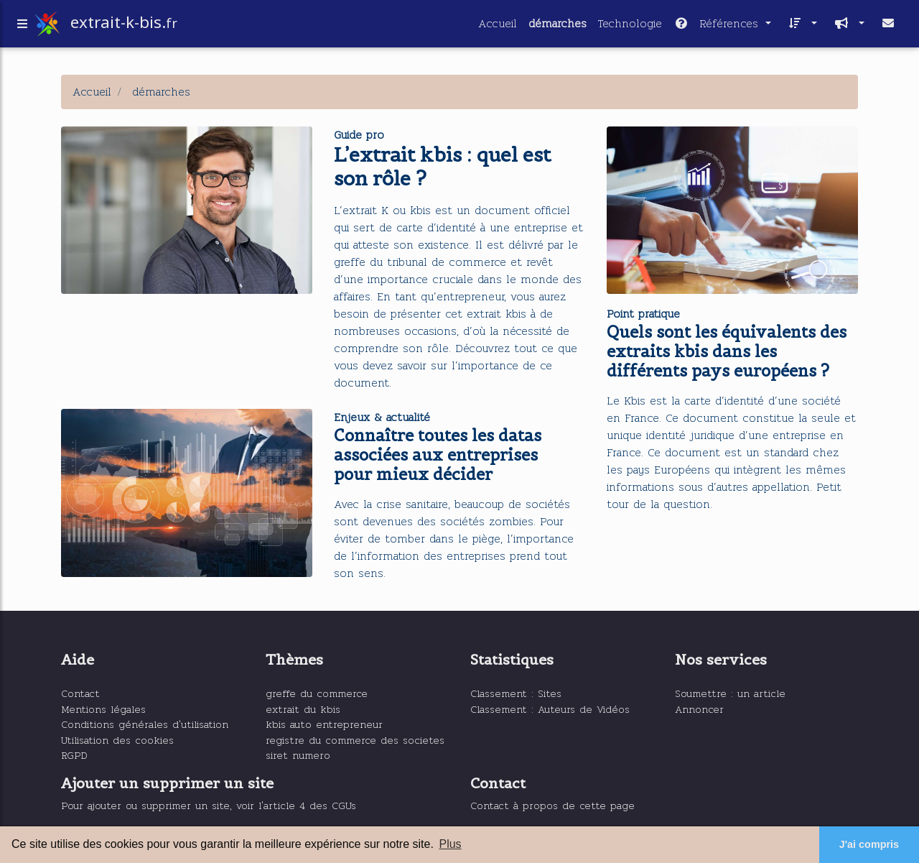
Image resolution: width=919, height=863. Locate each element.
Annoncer (699, 709)
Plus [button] (450, 844)
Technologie (630, 26)
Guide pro (359, 135)
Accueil (497, 26)
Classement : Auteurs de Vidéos (550, 709)
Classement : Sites (515, 693)
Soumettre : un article (730, 693)
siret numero (298, 755)
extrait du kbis (303, 709)
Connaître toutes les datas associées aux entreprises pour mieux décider (437, 454)
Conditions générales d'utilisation (144, 724)
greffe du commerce (317, 693)
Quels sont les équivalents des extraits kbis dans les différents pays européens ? (726, 351)
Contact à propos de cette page (552, 805)
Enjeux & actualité (382, 417)
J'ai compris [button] (869, 844)
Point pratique (643, 314)
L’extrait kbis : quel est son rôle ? (442, 166)
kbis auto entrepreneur (324, 724)
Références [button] (717, 26)
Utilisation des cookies (117, 740)
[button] (800, 26)
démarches (557, 26)
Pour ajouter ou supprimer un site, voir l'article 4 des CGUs (208, 805)
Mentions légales (103, 709)
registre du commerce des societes (355, 740)
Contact (80, 693)
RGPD (74, 755)
